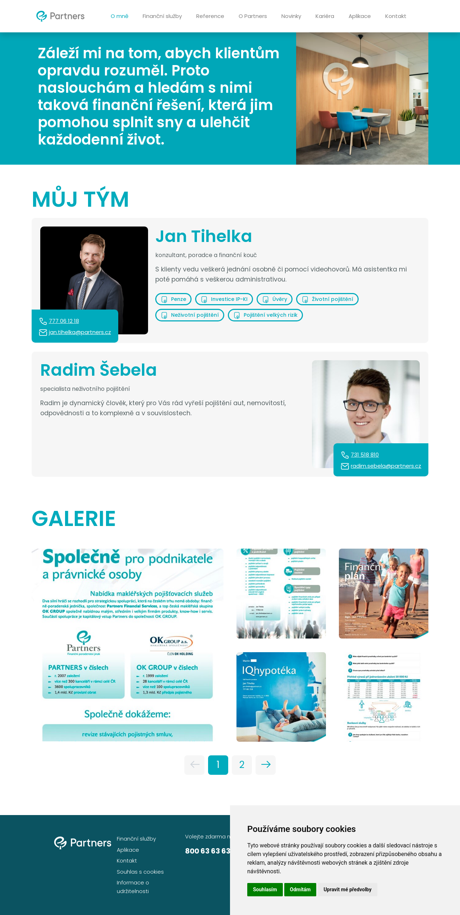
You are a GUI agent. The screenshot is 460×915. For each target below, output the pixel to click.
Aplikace (360, 16)
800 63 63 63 (207, 851)
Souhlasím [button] (265, 889)
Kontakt (395, 16)
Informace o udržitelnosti (133, 887)
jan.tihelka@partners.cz (80, 332)
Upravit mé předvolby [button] (347, 889)
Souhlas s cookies (140, 871)
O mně (119, 16)
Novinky (291, 16)
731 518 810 (365, 454)
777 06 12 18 (64, 321)
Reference (210, 16)
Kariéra (325, 16)
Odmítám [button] (300, 889)
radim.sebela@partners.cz (386, 466)
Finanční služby (162, 16)
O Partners (253, 16)
